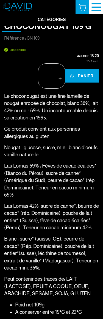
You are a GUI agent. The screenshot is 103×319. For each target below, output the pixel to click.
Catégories (52, 19)
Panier (85, 76)
